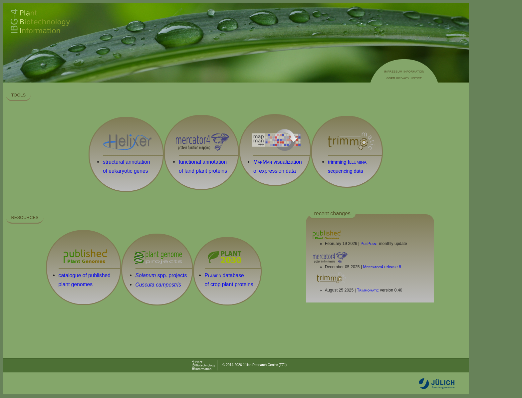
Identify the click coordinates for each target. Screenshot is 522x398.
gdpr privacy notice (404, 77)
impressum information (404, 71)
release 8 (382, 267)
